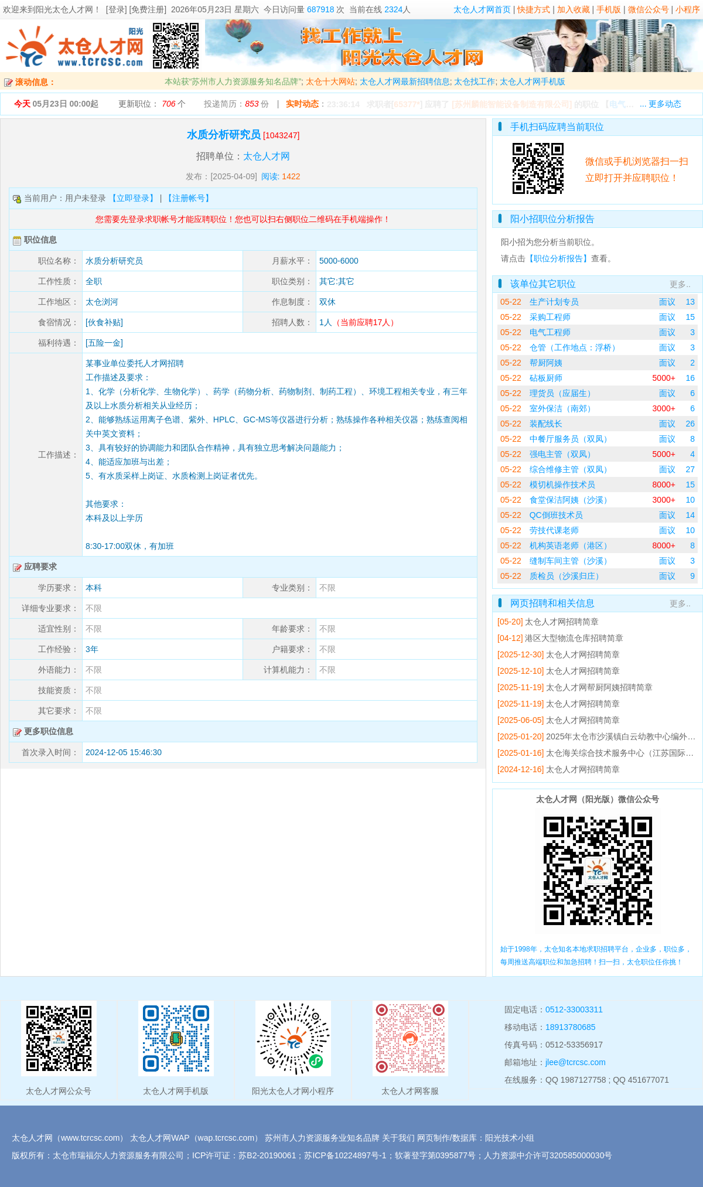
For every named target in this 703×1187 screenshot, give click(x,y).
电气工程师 (550, 332)
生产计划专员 (554, 301)
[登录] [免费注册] (136, 9)
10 (690, 499)
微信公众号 (648, 9)
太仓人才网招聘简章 (562, 621)
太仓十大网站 (330, 81)
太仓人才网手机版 (532, 81)
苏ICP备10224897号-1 (345, 1155)
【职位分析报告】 (558, 258)
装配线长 (546, 423)
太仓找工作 (474, 81)
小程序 (687, 9)
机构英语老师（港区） (571, 545)
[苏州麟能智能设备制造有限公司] (512, 104)
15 (690, 317)
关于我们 (398, 1137)
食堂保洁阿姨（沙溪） (571, 499)
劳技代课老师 (554, 530)
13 (690, 301)
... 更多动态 (661, 103)
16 (690, 378)
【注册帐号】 (188, 198)
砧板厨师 (546, 378)
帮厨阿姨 (546, 362)
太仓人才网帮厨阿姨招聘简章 (599, 687)
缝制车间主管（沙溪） (571, 560)
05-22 (510, 301)
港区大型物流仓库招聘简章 (574, 638)
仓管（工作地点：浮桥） (575, 347)
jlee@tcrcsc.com (575, 1062)
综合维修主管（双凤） (571, 469)
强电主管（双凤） (562, 454)
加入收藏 (573, 9)
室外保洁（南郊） (562, 408)
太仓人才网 (266, 156)
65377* (406, 104)
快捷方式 (533, 9)
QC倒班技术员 (556, 515)
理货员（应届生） (562, 393)
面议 (667, 301)
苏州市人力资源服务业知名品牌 (322, 1137)
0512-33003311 (574, 1009)
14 (690, 515)
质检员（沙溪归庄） (566, 576)
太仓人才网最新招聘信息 (405, 81)
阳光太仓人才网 (64, 9)
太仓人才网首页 (482, 9)
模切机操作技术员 (562, 484)
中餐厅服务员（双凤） (571, 439)
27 (690, 469)
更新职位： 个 (152, 103)
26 (690, 423)
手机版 (608, 9)
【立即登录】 (133, 198)
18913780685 (570, 1027)
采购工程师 (550, 317)
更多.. (680, 284)
